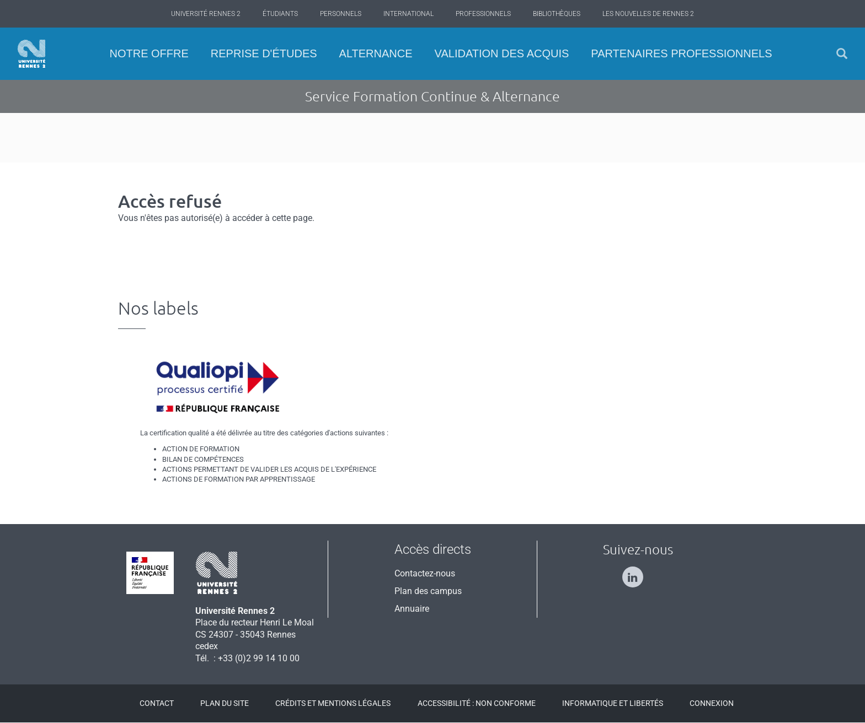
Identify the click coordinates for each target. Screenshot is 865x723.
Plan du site (224, 703)
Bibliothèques (556, 14)
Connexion (712, 703)
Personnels (340, 14)
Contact (157, 703)
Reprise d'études (264, 53)
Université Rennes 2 (206, 14)
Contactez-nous (424, 573)
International (408, 14)
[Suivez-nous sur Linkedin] (638, 572)
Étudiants (280, 14)
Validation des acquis (502, 53)
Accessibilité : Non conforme (477, 703)
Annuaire (411, 608)
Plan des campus (428, 591)
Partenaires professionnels (681, 53)
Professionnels (483, 14)
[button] (841, 54)
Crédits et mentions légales (333, 703)
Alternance (376, 53)
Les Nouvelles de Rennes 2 (648, 14)
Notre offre (148, 53)
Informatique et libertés (612, 703)
